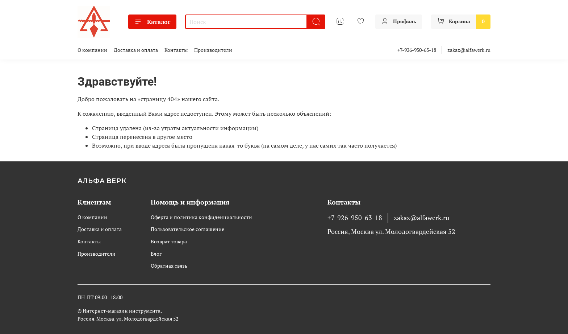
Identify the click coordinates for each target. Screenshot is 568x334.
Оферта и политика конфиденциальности (201, 217)
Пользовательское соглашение (187, 229)
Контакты (176, 49)
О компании (92, 49)
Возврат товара (169, 241)
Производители (213, 49)
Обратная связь (169, 265)
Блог (156, 253)
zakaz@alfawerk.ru (468, 49)
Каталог (152, 22)
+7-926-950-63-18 (416, 49)
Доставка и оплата (136, 49)
